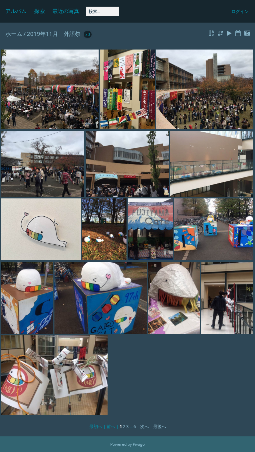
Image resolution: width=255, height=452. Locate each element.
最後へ (159, 426)
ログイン (240, 11)
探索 (39, 11)
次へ (144, 426)
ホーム (13, 34)
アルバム (16, 11)
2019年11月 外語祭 (54, 34)
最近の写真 (65, 11)
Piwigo (139, 444)
